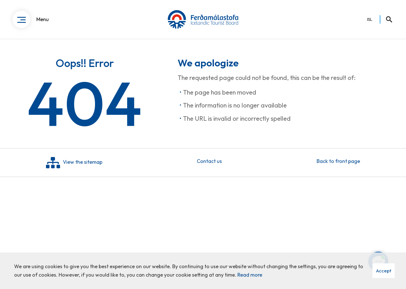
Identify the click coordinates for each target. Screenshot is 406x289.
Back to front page (338, 162)
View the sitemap (74, 164)
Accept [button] (383, 271)
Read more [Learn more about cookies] (249, 275)
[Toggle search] (386, 19)
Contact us (209, 162)
